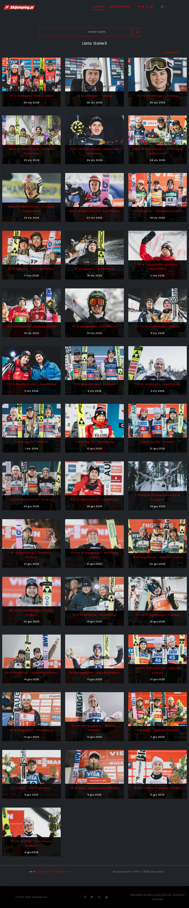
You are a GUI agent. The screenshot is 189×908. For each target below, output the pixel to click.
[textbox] (85, 32)
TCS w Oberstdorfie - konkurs (31, 499)
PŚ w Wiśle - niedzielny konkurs (157, 730)
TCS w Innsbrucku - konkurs (94, 384)
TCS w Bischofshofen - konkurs (157, 326)
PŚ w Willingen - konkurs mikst (31, 96)
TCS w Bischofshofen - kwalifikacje (31, 384)
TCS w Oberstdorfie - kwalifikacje (95, 499)
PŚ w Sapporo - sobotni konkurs (31, 269)
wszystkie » (172, 52)
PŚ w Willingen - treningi (94, 96)
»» (69, 871)
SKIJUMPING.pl (119, 6)
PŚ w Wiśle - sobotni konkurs (31, 788)
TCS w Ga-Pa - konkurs (31, 442)
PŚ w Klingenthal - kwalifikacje (31, 730)
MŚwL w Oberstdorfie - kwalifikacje (94, 211)
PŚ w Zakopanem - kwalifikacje (94, 326)
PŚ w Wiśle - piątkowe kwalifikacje (95, 788)
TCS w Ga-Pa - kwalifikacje (94, 442)
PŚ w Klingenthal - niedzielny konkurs (31, 672)
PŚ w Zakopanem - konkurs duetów (31, 326)
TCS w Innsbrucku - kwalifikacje (157, 384)
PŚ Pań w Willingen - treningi (157, 96)
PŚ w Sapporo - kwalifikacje (94, 269)
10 (62, 871)
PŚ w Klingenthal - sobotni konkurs (94, 672)
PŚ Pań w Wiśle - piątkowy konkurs (157, 788)
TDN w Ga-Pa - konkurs (157, 442)
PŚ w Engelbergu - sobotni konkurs (158, 557)
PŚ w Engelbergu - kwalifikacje (94, 615)
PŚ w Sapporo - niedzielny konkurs (157, 211)
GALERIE (98, 6)
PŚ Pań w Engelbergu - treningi (157, 615)
